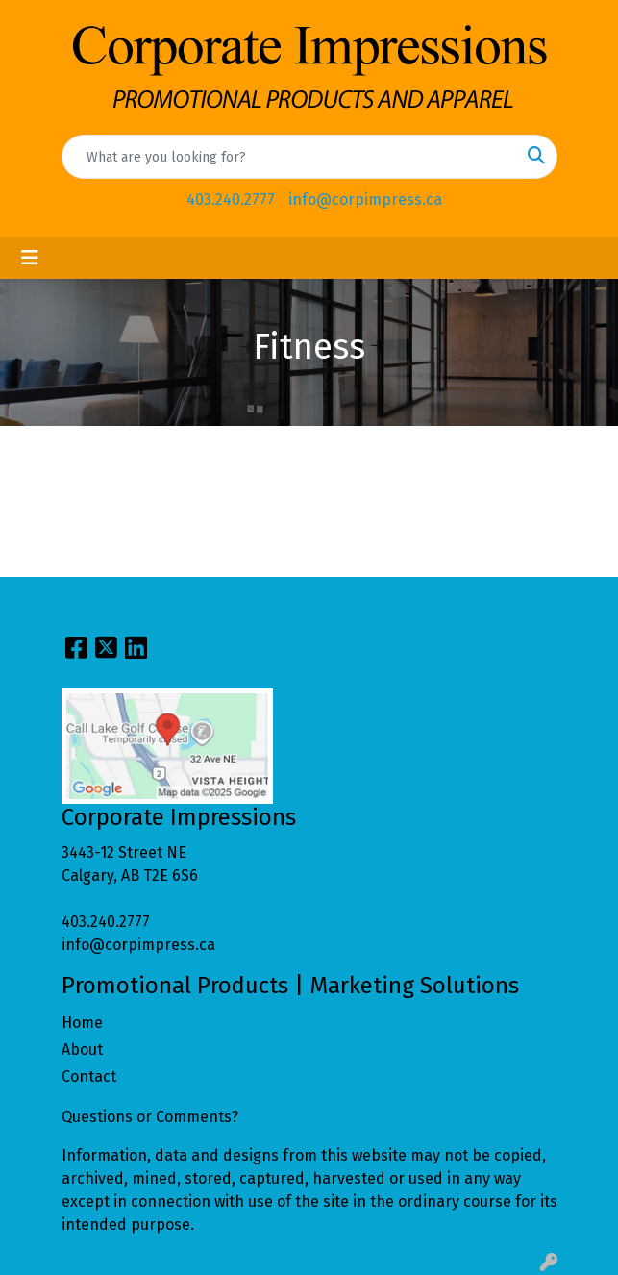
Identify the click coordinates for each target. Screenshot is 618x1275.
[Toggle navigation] (30, 257)
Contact (89, 1076)
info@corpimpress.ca (365, 199)
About (82, 1049)
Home (82, 1022)
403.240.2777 (230, 199)
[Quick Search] (289, 157)
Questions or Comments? (150, 1117)
